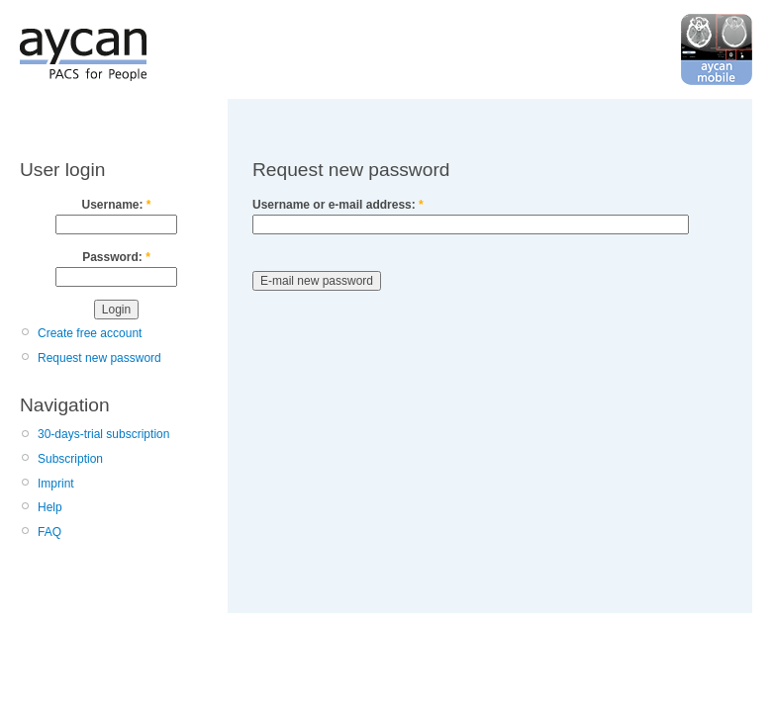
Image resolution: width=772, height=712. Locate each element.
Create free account (90, 333)
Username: (115, 205)
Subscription (70, 459)
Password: (116, 257)
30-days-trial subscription (103, 434)
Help (50, 507)
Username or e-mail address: (338, 205)
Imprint (56, 483)
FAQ (49, 532)
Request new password (99, 358)
